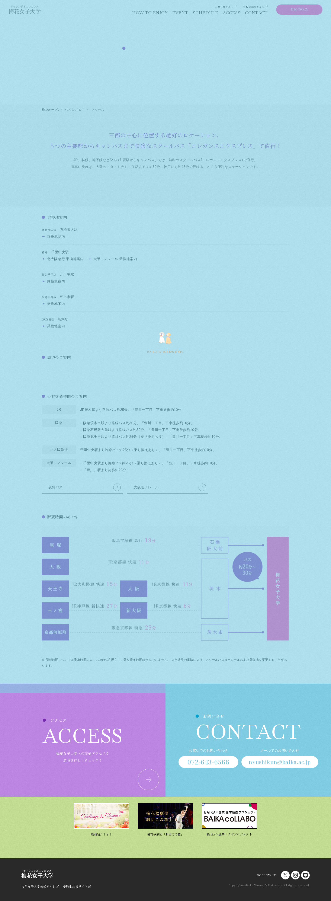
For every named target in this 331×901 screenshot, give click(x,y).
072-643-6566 (208, 762)
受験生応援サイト (77, 886)
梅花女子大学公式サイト (40, 886)
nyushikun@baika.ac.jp (280, 762)
